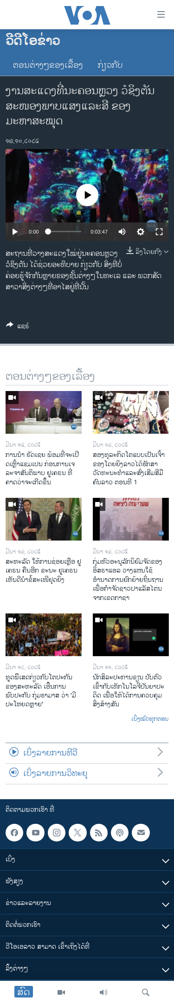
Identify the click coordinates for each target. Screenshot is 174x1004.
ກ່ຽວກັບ (110, 65)
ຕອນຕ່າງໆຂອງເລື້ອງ (48, 65)
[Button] (17, 327)
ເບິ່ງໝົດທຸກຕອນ (149, 719)
